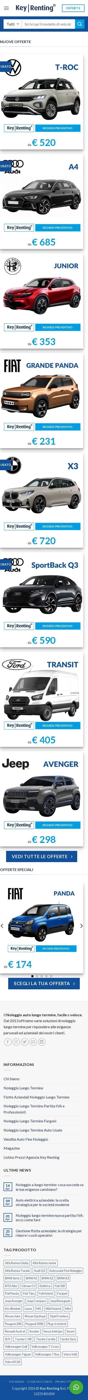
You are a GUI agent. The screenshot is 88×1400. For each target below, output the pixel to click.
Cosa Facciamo (39, 1381)
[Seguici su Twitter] (25, 1042)
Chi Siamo (11, 1078)
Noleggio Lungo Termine (23, 1088)
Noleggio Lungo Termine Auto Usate (33, 1130)
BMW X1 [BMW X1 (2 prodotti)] (31, 1278)
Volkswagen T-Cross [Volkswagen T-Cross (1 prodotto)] (45, 1346)
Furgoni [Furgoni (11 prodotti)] (62, 1293)
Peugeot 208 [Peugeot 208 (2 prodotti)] (13, 1324)
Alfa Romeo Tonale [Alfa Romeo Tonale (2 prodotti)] (17, 1271)
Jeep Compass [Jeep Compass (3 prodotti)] (36, 1301)
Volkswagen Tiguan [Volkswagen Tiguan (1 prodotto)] (18, 1354)
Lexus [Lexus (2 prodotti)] (28, 1309)
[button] (6, 8)
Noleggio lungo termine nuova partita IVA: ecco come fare (50, 1217)
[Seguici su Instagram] (16, 1042)
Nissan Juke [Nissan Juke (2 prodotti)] (12, 1316)
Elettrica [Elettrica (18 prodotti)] (45, 1286)
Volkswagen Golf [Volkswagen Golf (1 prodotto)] (16, 1346)
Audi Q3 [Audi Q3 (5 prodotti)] (39, 1271)
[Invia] (79, 24)
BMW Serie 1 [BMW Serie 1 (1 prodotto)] (13, 1278)
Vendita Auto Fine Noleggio (26, 1139)
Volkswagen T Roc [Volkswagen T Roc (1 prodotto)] (47, 1354)
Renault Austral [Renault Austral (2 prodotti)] (15, 1331)
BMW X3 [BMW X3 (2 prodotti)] (63, 1278)
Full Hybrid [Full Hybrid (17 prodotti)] (46, 1293)
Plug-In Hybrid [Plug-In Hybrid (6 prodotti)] (56, 1324)
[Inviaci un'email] (33, 1042)
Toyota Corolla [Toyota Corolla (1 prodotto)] (45, 1339)
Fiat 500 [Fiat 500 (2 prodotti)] (60, 1286)
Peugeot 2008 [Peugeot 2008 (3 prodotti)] (34, 1324)
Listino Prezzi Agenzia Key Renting (31, 1157)
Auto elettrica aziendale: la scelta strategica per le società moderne (42, 1202)
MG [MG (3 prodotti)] (38, 1309)
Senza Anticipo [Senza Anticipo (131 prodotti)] (52, 1331)
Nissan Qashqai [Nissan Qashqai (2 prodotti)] (35, 1316)
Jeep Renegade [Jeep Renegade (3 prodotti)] (60, 1301)
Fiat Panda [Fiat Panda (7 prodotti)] (12, 1293)
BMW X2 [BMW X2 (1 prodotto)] (47, 1278)
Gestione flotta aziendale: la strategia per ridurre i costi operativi (49, 1233)
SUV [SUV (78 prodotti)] (8, 1339)
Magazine (12, 1148)
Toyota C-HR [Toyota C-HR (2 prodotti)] (23, 1339)
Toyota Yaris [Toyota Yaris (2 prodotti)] (68, 1339)
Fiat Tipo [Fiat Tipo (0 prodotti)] (28, 1293)
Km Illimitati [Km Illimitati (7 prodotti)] (12, 1309)
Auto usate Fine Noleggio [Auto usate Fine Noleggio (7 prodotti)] (65, 1271)
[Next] (81, 926)
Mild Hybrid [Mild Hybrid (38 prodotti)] (53, 1309)
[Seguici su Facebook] (8, 1042)
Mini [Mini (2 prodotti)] (68, 1309)
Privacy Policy (67, 1381)
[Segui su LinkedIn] (42, 1042)
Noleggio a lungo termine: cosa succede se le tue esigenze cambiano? (50, 1186)
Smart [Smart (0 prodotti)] (70, 1331)
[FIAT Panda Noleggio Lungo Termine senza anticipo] (41, 919)
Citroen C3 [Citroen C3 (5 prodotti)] (28, 1286)
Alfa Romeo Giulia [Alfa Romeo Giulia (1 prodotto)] (16, 1263)
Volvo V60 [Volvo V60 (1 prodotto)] (70, 1354)
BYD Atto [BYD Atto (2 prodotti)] (11, 1286)
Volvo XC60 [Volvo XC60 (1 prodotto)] (12, 1362)
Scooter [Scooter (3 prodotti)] (34, 1331)
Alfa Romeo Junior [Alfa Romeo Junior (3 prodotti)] (44, 1263)
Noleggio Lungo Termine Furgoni (30, 1121)
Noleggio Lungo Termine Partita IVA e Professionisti (34, 1109)
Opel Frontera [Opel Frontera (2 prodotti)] (59, 1316)
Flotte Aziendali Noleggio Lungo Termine (36, 1097)
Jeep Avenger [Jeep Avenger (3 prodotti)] (14, 1301)
